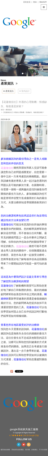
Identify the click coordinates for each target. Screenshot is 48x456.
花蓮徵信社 (7, 224)
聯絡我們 (43, 2)
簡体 (35, 2)
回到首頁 (26, 2)
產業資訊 (9, 91)
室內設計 (25, 91)
